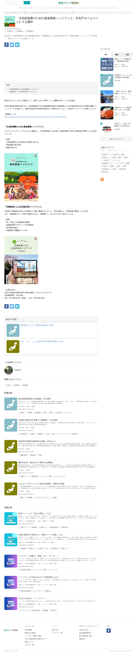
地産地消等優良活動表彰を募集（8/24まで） (37, 441)
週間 (116, 54)
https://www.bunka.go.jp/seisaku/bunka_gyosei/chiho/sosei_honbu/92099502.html (35, 117)
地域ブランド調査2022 (121, 99)
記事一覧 (55, 630)
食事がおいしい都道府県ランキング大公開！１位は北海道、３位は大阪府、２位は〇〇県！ (123, 109)
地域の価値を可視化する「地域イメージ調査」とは (40, 535)
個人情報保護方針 (85, 633)
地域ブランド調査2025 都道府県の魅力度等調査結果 (122, 60)
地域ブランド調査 (119, 64)
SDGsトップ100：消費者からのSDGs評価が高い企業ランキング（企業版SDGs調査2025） (123, 125)
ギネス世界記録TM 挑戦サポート (36, 639)
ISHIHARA (21, 406)
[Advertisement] (51, 65)
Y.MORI (17, 370)
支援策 (33, 406)
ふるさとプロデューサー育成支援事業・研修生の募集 (41, 484)
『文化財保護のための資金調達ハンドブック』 (24, 89)
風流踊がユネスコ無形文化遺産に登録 (36, 325)
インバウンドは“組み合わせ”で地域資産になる (38, 577)
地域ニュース (29, 642)
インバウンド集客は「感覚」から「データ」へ (38, 556)
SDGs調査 (117, 80)
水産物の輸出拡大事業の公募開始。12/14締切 (38, 420)
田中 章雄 (21, 427)
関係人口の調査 (30, 633)
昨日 (105, 54)
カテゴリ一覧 (29, 645)
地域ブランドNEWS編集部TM (27, 521)
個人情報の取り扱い (86, 636)
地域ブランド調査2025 (121, 66)
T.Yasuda (21, 470)
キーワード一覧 (57, 633)
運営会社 (82, 639)
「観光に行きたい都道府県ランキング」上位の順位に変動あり (123, 92)
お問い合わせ (83, 630)
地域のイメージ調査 (48, 521)
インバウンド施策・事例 (49, 563)
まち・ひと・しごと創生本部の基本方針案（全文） (42, 341)
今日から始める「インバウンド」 (32, 598)
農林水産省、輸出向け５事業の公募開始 (35, 462)
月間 (127, 54)
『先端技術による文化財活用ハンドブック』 (23, 91)
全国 (27, 406)
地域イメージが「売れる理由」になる (34, 513)
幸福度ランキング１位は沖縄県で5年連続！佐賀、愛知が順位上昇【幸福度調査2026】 (123, 76)
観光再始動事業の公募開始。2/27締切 (34, 399)
